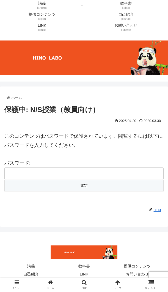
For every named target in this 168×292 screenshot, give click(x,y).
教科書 (84, 266)
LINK (84, 274)
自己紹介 (31, 274)
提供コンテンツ (137, 266)
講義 (31, 266)
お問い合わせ (137, 274)
